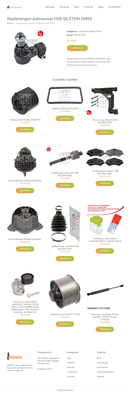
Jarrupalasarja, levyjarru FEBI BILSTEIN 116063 (104, 172)
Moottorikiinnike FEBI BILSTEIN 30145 (25, 181)
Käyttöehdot (102, 368)
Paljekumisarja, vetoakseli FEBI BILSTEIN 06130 (65, 248)
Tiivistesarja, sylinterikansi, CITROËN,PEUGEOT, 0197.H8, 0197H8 (105, 240)
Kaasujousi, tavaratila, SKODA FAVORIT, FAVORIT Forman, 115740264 (105, 317)
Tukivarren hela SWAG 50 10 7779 (65, 315)
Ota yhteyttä (102, 363)
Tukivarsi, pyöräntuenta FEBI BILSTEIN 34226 (105, 121)
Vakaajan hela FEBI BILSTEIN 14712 (25, 120)
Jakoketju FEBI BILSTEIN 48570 (65, 109)
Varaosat (64, 7)
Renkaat (49, 7)
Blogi (100, 7)
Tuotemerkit (114, 7)
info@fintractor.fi (44, 369)
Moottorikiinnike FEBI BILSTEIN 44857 (25, 239)
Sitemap (100, 377)
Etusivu (10, 24)
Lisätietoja (77, 49)
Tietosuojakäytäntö (105, 372)
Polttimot (88, 7)
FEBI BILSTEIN (95, 32)
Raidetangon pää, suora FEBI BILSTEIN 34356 (65, 174)
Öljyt (76, 7)
